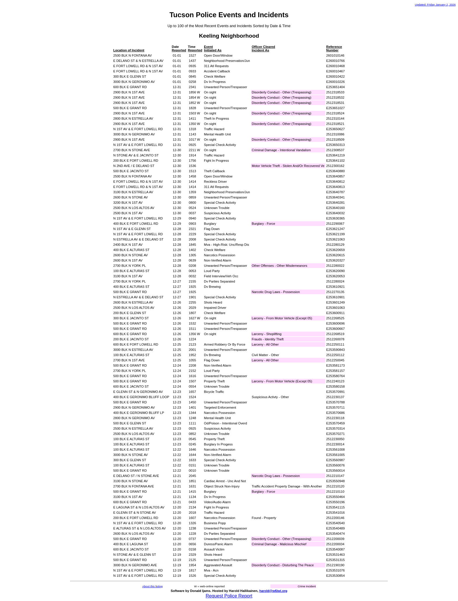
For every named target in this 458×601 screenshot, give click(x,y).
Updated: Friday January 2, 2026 (435, 4)
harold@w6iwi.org (273, 591)
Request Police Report (229, 595)
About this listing (152, 586)
